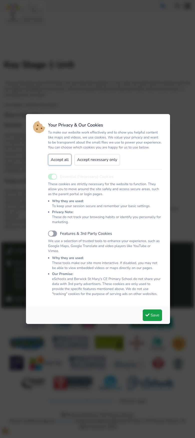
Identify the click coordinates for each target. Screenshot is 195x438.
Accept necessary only (97, 159)
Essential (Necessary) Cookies (87, 176)
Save (152, 315)
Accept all (60, 159)
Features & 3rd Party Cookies (86, 233)
